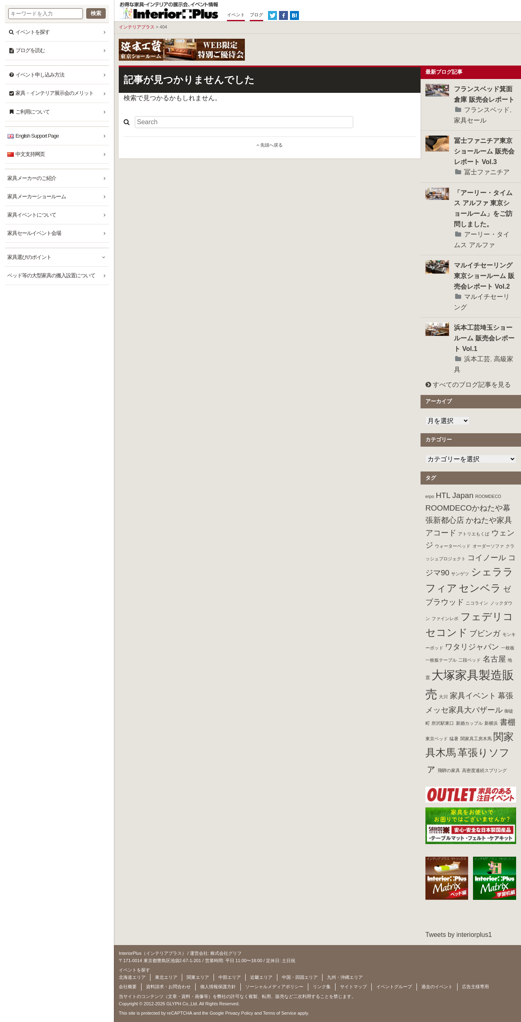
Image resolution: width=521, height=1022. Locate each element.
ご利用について (32, 112)
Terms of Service (279, 1013)
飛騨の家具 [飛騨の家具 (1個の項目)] (449, 770)
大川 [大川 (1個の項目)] (443, 696)
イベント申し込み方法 (39, 75)
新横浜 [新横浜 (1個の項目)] (491, 723)
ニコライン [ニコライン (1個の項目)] (477, 603)
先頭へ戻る (269, 145)
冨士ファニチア (487, 172)
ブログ (256, 14)
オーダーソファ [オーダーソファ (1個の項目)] (488, 546)
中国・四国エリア (300, 977)
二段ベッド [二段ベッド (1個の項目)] (469, 660)
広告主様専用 (475, 986)
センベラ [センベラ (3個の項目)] (480, 588)
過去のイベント (437, 986)
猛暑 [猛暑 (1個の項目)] (453, 738)
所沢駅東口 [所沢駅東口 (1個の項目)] (443, 723)
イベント (236, 14)
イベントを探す (32, 32)
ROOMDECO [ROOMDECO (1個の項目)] (488, 496)
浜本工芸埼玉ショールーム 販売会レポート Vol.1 (484, 338)
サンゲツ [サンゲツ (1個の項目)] (460, 573)
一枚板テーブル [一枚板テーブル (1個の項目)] (441, 660)
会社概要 (128, 986)
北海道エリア (132, 977)
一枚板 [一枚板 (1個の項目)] (507, 647)
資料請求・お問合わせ (168, 986)
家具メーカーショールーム (36, 196)
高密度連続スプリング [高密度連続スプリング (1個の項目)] (484, 770)
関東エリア (198, 977)
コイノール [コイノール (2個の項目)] (486, 557)
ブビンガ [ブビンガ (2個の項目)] (484, 633)
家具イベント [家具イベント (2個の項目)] (473, 695)
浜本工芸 (477, 358)
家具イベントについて (31, 215)
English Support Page (37, 136)
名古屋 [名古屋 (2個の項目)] (494, 659)
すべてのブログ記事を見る (468, 384)
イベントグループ (394, 986)
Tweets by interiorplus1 (458, 934)
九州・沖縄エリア (345, 977)
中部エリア (229, 977)
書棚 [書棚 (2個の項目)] (507, 722)
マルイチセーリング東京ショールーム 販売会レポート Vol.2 (484, 275)
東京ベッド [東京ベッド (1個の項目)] (436, 738)
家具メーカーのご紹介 (31, 178)
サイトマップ (353, 986)
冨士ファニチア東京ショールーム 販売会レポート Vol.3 (484, 151)
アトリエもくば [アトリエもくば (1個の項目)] (473, 533)
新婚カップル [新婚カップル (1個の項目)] (469, 723)
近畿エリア (261, 977)
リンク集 (322, 986)
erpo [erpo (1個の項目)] (429, 496)
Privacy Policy (239, 1013)
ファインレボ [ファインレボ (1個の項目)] (445, 618)
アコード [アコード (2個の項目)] (440, 533)
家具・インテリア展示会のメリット (54, 93)
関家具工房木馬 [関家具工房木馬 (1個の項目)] (476, 738)
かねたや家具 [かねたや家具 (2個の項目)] (489, 520)
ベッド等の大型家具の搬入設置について (51, 275)
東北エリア (166, 977)
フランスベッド (487, 109)
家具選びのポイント (29, 257)
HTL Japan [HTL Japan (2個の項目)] (454, 495)
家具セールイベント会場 (34, 233)
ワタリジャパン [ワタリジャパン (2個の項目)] (472, 647)
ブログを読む (30, 50)
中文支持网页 (30, 154)
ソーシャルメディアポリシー (274, 986)
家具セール (470, 120)
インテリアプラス (137, 26)
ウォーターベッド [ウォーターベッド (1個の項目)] (453, 546)
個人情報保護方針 (218, 986)
